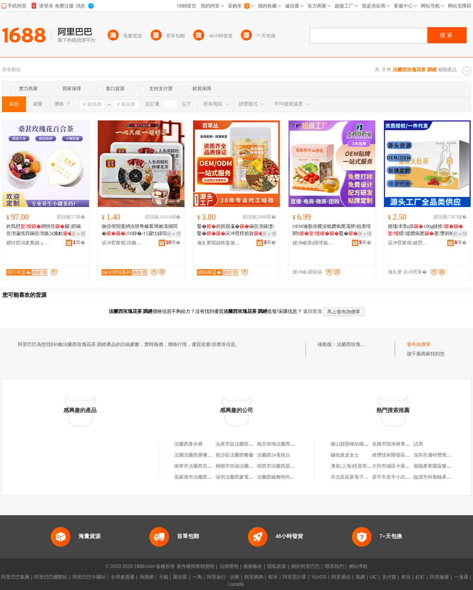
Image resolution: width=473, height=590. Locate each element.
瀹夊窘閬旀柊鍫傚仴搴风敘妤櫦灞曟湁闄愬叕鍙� (218, 243)
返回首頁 (312, 311)
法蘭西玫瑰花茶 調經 (358, 344)
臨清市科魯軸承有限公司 (439, 477)
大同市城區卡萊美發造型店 (400, 466)
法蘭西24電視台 (273, 455)
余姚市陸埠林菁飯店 (393, 444)
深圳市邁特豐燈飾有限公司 (441, 455)
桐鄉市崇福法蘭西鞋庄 (239, 466)
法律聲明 (229, 566)
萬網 (360, 577)
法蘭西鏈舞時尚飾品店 (280, 477)
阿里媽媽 (253, 577)
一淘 (197, 577)
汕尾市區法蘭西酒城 (237, 444)
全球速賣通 (122, 577)
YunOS (318, 577)
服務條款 (252, 566)
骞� (79, 242)
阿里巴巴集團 (15, 577)
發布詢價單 (418, 344)
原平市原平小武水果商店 (398, 477)
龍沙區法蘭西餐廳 (234, 455)
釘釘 (420, 577)
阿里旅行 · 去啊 (223, 577)
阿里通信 (340, 577)
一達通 (461, 577)
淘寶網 (147, 577)
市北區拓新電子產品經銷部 (359, 477)
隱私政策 (276, 566)
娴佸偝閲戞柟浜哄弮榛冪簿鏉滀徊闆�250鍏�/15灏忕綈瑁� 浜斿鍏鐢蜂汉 (139, 230)
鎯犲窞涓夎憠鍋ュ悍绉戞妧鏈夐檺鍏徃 (28, 243)
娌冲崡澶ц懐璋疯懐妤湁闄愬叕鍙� (314, 243)
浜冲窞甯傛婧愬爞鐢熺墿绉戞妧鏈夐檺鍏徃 (409, 243)
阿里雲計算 (294, 577)
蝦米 (273, 577)
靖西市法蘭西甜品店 (278, 466)
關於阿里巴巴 (305, 566)
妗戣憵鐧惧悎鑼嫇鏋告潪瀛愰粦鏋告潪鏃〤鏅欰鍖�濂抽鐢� (44, 230)
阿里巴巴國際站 (50, 577)
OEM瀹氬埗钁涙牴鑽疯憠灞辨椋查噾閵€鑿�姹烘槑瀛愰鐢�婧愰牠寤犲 (331, 230)
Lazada (236, 584)
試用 (418, 444)
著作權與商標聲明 (195, 566)
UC (373, 577)
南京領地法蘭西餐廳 (278, 444)
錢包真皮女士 (345, 455)
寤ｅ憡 (78, 234)
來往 (406, 577)
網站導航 (358, 566)
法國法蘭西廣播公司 (195, 455)
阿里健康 (439, 577)
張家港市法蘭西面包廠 (198, 477)
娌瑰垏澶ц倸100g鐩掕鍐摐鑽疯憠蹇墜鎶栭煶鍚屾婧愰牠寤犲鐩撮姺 (426, 230)
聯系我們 (334, 566)
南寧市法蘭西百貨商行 (198, 466)
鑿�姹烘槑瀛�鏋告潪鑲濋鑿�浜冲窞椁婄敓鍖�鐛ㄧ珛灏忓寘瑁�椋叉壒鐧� (235, 230)
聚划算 (180, 577)
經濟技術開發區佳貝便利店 (400, 455)
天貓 (163, 577)
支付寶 (389, 577)
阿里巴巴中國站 (89, 577)
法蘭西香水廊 (188, 444)
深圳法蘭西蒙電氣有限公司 (244, 477)
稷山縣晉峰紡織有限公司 (357, 444)
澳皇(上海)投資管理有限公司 (361, 466)
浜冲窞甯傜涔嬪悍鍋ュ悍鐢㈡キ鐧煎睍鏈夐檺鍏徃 (123, 243)
